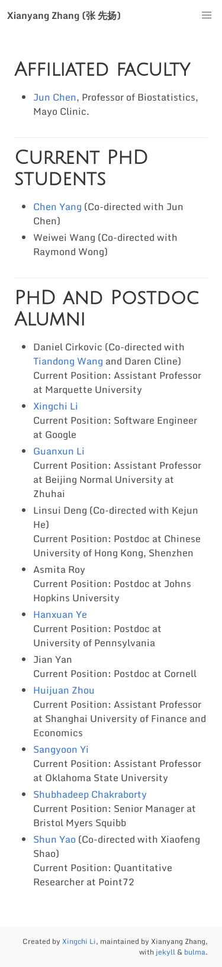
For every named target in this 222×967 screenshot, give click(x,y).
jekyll (165, 952)
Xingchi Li (55, 406)
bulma (194, 952)
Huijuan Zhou (64, 690)
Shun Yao (54, 839)
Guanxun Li (59, 451)
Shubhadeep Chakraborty (90, 794)
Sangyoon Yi (61, 749)
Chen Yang (57, 206)
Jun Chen (54, 97)
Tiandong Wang (68, 361)
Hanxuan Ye (60, 614)
